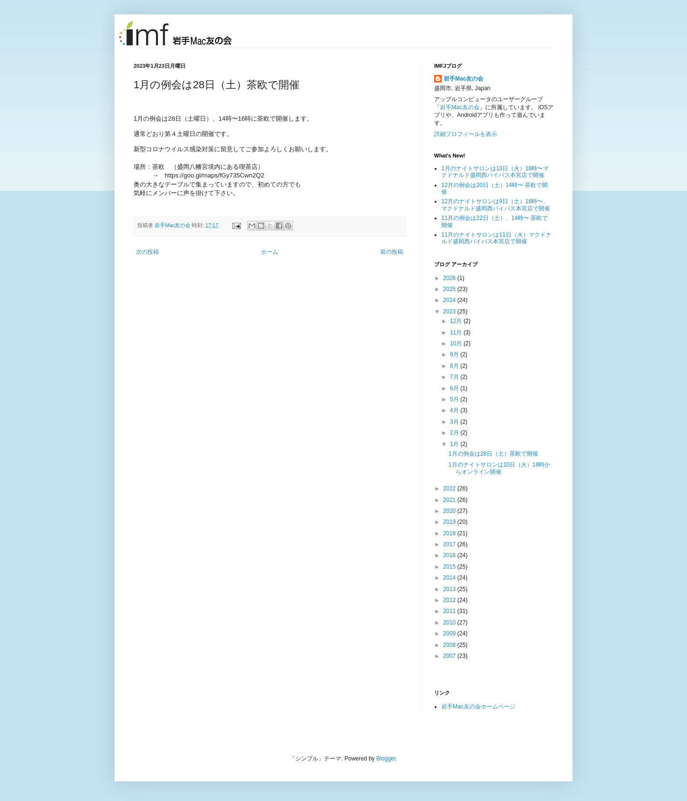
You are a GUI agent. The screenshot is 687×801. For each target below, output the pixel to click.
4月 (455, 410)
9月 (455, 354)
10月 (457, 343)
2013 (450, 589)
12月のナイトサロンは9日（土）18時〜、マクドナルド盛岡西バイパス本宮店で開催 (495, 204)
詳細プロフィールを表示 (465, 134)
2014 (450, 577)
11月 (457, 332)
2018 (450, 533)
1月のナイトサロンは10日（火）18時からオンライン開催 (499, 468)
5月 (455, 399)
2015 (450, 566)
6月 (455, 388)
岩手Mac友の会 (173, 225)
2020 (450, 511)
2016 (450, 555)
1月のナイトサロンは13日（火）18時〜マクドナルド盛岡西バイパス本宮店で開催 (495, 171)
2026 (450, 278)
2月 (455, 432)
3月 (455, 421)
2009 (450, 633)
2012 (450, 600)
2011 (450, 611)
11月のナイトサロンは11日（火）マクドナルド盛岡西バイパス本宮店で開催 (496, 238)
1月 (455, 444)
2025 (450, 289)
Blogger (386, 758)
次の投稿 (147, 252)
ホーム (269, 252)
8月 (455, 366)
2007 (450, 656)
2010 (450, 622)
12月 (457, 321)
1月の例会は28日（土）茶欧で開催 (493, 453)
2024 (450, 300)
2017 (450, 544)
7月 (455, 377)
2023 (450, 311)
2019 (450, 522)
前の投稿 (391, 252)
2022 (450, 488)
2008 (450, 645)
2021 (450, 500)
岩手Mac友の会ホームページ (478, 706)
